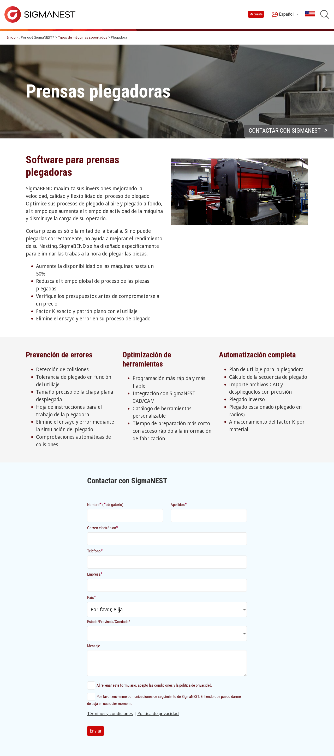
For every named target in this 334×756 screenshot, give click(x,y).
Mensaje (93, 646)
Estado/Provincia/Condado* (108, 621)
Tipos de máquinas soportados (82, 37)
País (91, 597)
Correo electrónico (102, 527)
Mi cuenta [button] (256, 14)
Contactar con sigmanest (285, 130)
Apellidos (179, 504)
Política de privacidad (158, 713)
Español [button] (283, 14)
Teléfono (95, 550)
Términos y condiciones (110, 713)
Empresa (95, 574)
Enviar (96, 731)
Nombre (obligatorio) (105, 504)
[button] (288, 131)
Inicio (11, 37)
